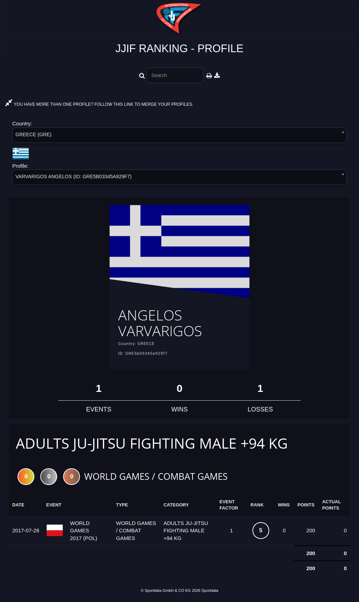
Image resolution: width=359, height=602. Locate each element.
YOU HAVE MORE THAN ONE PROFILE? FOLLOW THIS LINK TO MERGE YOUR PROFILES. (99, 104)
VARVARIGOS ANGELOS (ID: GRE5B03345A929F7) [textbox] (73, 176)
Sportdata (210, 590)
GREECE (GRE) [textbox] (33, 134)
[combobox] (179, 136)
